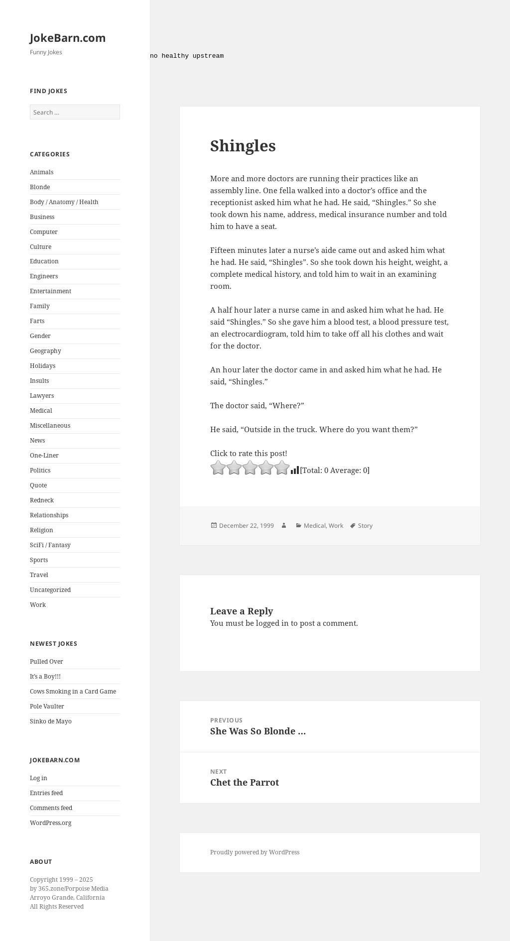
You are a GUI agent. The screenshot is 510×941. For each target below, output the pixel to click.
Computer (44, 232)
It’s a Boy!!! (45, 676)
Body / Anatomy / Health (64, 202)
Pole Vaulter (47, 706)
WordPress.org (50, 823)
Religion (41, 530)
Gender (40, 336)
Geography (45, 351)
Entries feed (46, 793)
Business (42, 217)
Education (44, 261)
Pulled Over (46, 661)
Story (365, 525)
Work (38, 604)
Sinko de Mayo (51, 721)
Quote (38, 485)
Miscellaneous (50, 425)
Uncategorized (50, 590)
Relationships (49, 515)
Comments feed (51, 808)
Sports (39, 560)
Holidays (42, 365)
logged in (272, 623)
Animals (41, 172)
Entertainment (50, 291)
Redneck (42, 500)
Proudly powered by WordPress (254, 852)
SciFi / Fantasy (50, 545)
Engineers (44, 276)
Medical (41, 410)
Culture (40, 246)
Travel (39, 575)
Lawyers (42, 395)
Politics (40, 470)
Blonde (40, 187)
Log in (38, 778)
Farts (37, 321)
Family (40, 306)
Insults (39, 380)
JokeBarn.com (68, 37)
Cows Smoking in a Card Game (73, 691)
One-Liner (44, 455)
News (37, 440)
